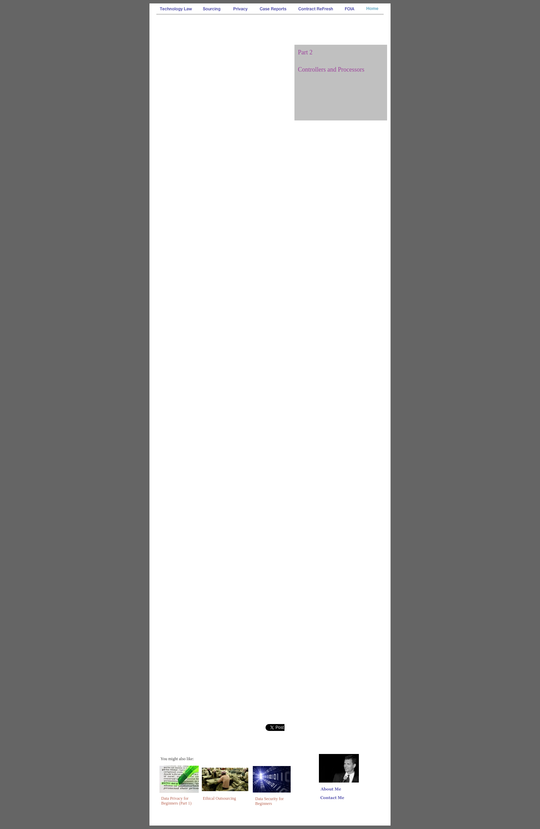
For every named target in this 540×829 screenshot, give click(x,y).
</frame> (275, 727)
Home (372, 8)
